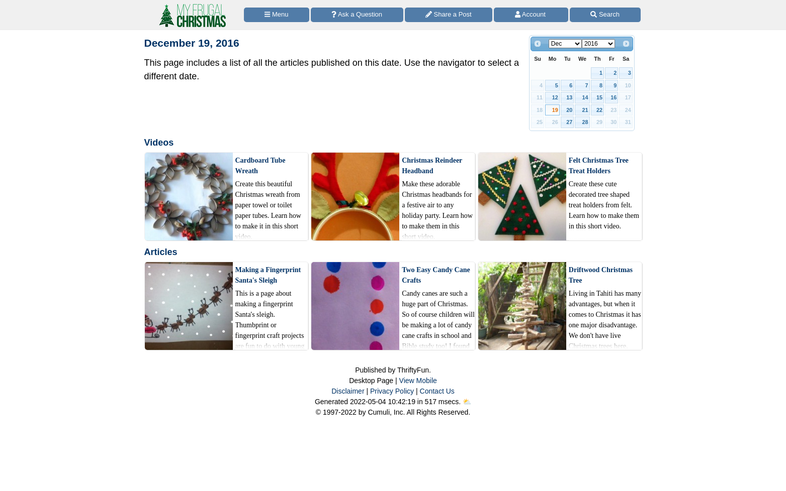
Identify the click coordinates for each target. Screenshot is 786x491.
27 (569, 122)
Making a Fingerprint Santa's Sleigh (268, 275)
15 (599, 97)
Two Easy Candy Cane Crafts (436, 275)
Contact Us (437, 391)
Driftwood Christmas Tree (601, 275)
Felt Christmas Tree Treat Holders (599, 166)
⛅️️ (467, 402)
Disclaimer (347, 391)
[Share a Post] (449, 15)
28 (585, 122)
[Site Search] (605, 15)
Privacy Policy (392, 391)
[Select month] (565, 43)
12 (555, 97)
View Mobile (418, 381)
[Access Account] (531, 15)
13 (569, 97)
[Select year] (598, 43)
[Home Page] (191, 6)
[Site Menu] (276, 15)
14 (585, 97)
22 (599, 110)
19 (555, 110)
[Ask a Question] (357, 15)
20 (569, 110)
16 (613, 97)
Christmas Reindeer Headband (432, 166)
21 (585, 110)
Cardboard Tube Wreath (260, 166)
